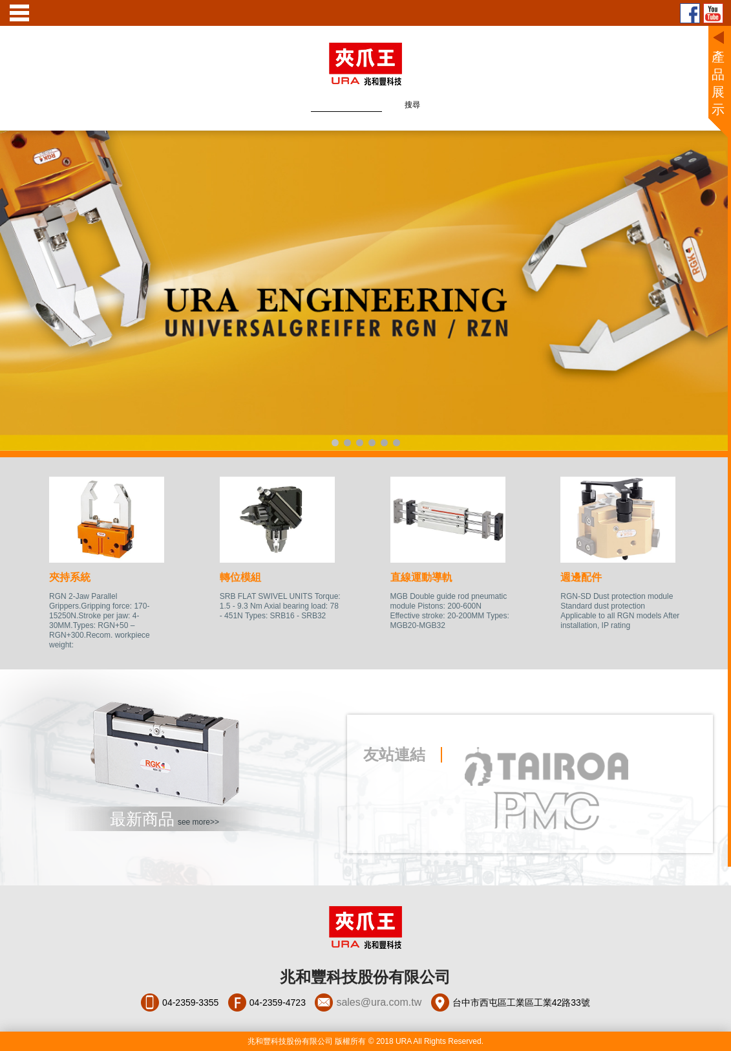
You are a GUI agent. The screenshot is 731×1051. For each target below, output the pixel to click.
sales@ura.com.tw (378, 1002)
